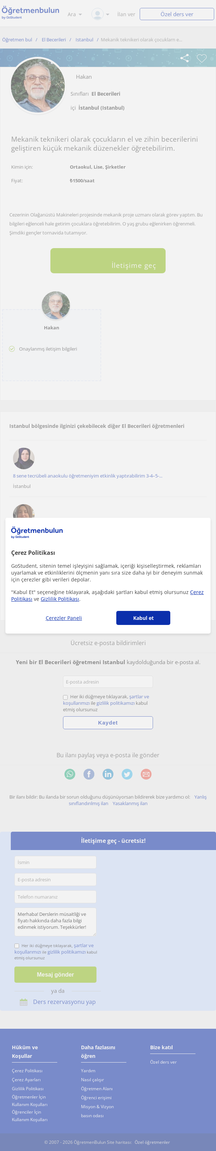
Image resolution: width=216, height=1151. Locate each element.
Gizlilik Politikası (60, 598)
